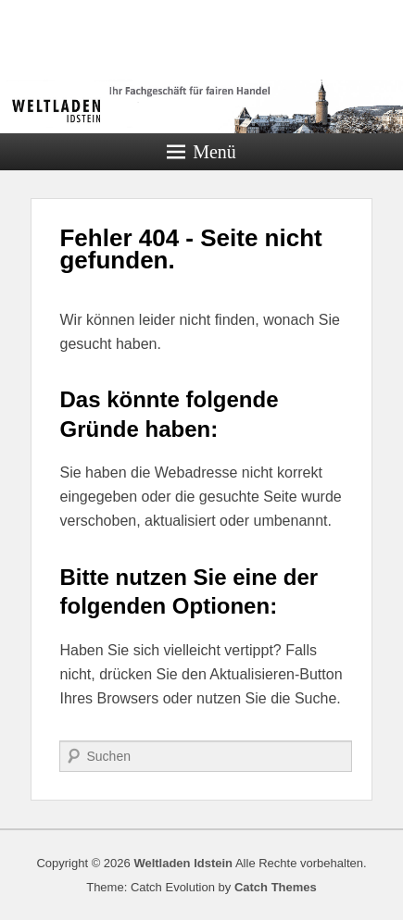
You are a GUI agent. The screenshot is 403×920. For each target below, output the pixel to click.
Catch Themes (275, 887)
